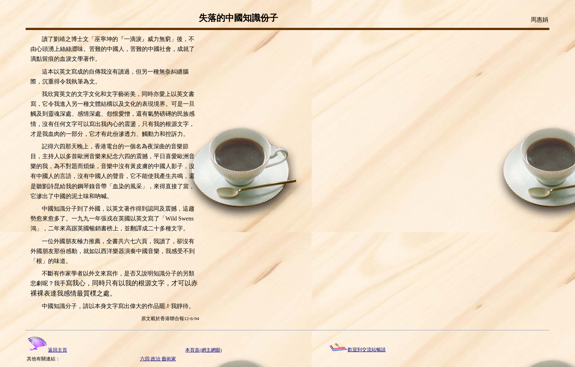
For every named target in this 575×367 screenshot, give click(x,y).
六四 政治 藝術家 (158, 359)
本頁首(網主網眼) (203, 350)
